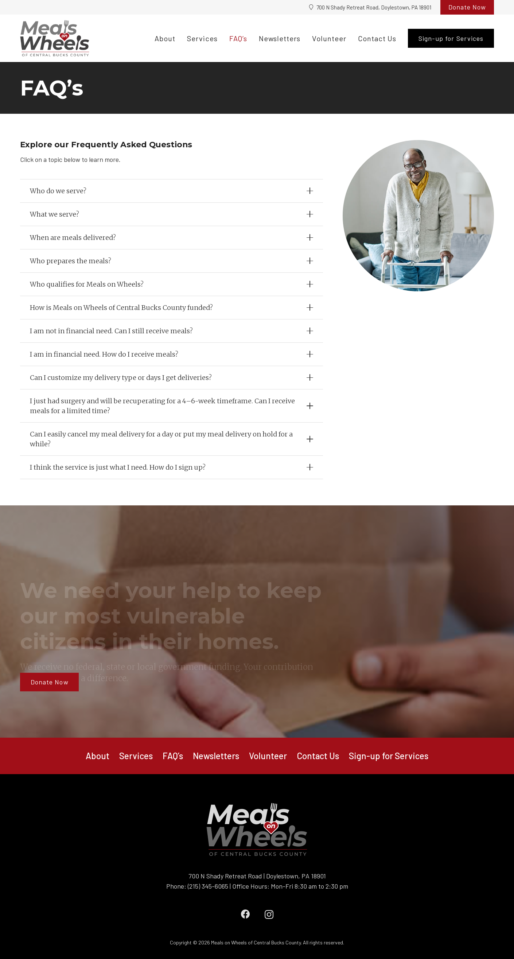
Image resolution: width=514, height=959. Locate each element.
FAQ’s (173, 755)
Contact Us (318, 755)
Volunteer (268, 755)
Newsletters (216, 755)
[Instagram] (269, 914)
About (97, 755)
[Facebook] (245, 914)
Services (136, 755)
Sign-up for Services (388, 755)
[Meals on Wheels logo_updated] (54, 38)
